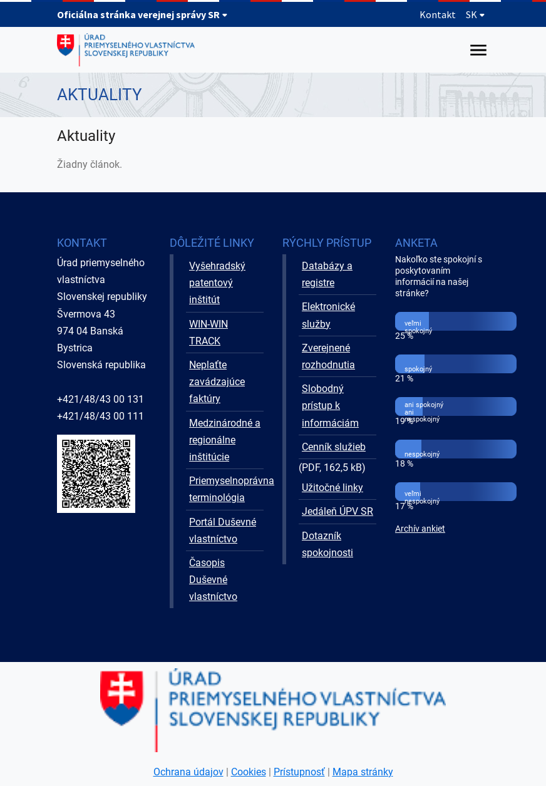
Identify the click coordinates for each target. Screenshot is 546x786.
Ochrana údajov (188, 772)
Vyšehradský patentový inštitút (217, 283)
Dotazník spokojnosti (327, 544)
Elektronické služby (328, 315)
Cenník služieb (334, 447)
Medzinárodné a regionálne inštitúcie (224, 440)
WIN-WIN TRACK (208, 332)
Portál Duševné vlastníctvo (222, 530)
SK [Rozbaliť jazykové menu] (475, 14)
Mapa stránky (362, 772)
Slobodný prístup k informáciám (330, 405)
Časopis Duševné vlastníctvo (213, 579)
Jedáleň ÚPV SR (337, 511)
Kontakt (438, 14)
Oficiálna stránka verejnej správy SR (142, 14)
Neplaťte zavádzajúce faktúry (217, 382)
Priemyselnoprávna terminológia (226, 489)
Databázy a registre (327, 274)
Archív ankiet (420, 529)
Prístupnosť (299, 772)
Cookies (248, 772)
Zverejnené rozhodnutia (328, 356)
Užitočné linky (332, 488)
